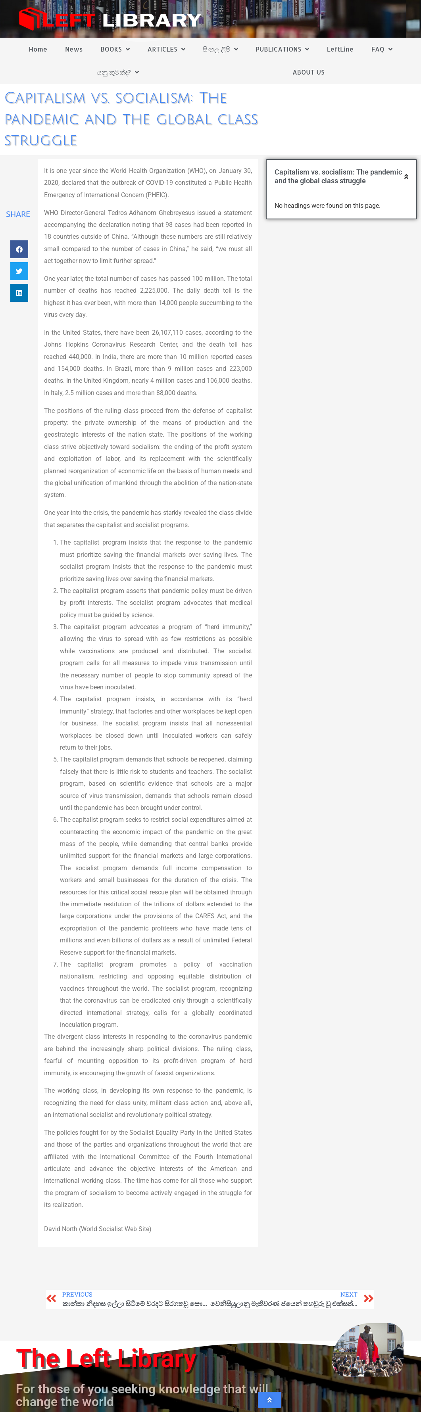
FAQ (381, 49)
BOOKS (114, 49)
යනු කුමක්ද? (118, 72)
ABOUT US (308, 72)
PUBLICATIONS (282, 49)
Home (38, 49)
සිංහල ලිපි (220, 49)
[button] (19, 249)
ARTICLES (166, 49)
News (74, 49)
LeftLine (340, 49)
